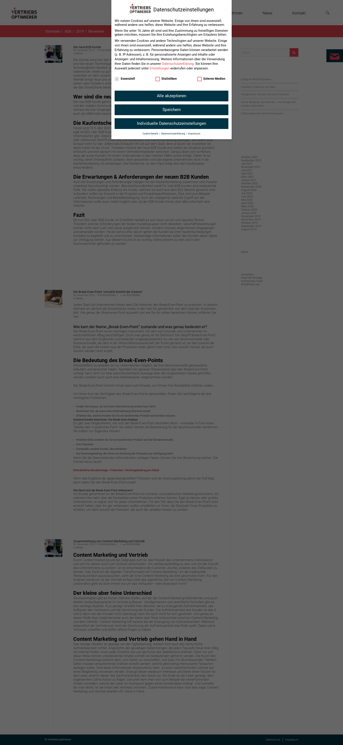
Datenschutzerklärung (178, 62)
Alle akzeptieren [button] (171, 94)
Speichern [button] (172, 108)
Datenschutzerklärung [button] (173, 132)
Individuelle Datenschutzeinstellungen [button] (171, 122)
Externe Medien (211, 77)
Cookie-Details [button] (151, 132)
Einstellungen (159, 67)
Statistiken (166, 77)
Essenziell (125, 77)
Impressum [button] (194, 132)
